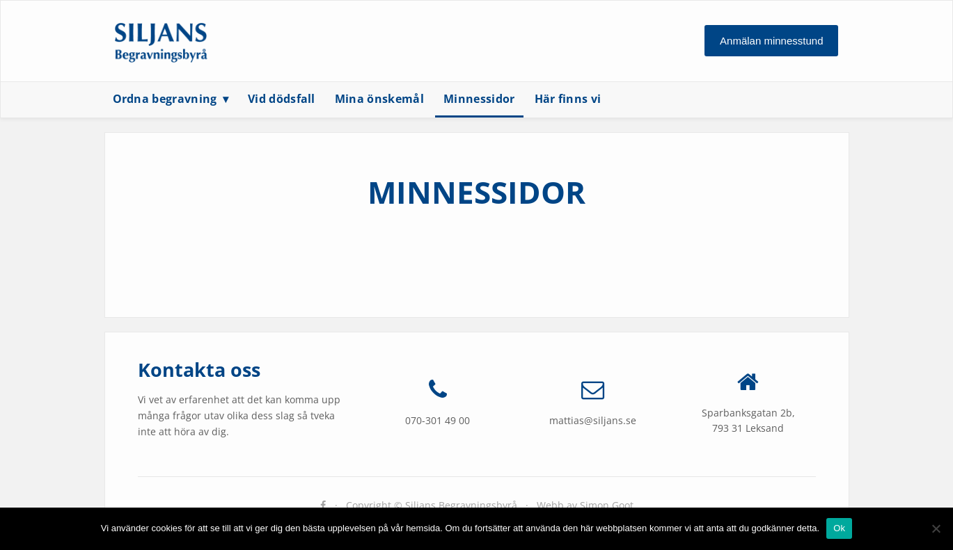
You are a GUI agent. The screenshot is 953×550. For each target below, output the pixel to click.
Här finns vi (568, 98)
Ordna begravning (165, 98)
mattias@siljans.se (592, 420)
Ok (839, 528)
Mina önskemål (379, 98)
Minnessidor (479, 98)
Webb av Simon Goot (585, 505)
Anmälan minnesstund (771, 41)
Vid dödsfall (281, 98)
